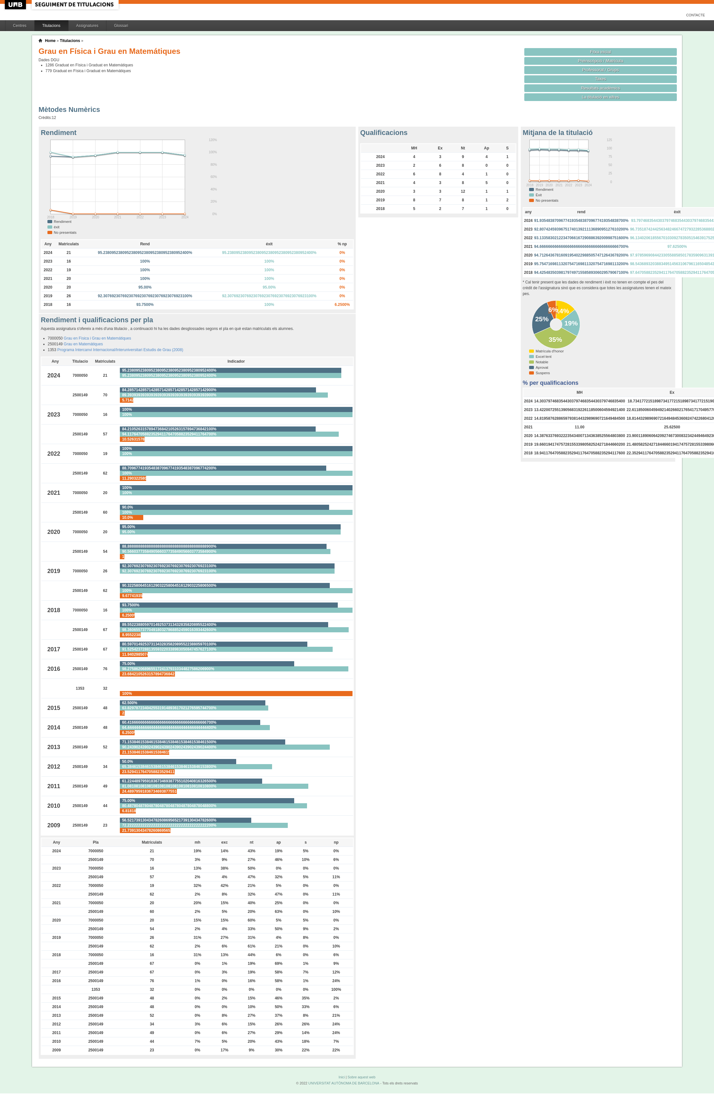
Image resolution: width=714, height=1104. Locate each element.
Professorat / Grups (600, 69)
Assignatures (87, 25)
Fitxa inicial (600, 51)
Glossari (121, 25)
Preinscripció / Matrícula (600, 60)
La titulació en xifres (600, 97)
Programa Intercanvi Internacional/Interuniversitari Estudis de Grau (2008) (120, 350)
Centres (20, 25)
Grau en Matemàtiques (83, 344)
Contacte (695, 15)
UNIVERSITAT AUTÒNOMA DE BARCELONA (343, 1083)
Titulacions (51, 25)
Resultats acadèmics (600, 88)
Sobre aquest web (361, 1077)
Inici (341, 1077)
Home (50, 40)
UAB (16, 4)
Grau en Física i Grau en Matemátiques (97, 338)
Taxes (600, 78)
